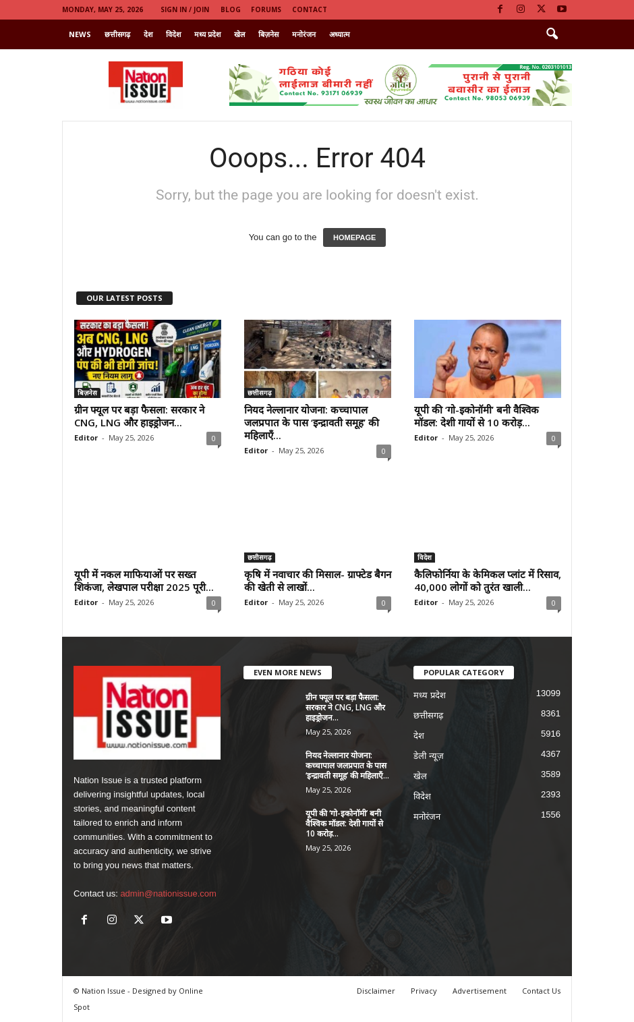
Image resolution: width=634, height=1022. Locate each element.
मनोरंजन (304, 34)
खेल (239, 34)
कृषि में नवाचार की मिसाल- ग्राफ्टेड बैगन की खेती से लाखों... (317, 580)
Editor (86, 437)
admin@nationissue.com (168, 893)
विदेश (173, 34)
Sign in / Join (185, 9)
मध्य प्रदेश (207, 34)
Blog (231, 9)
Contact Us (541, 991)
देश (148, 34)
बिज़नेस (268, 34)
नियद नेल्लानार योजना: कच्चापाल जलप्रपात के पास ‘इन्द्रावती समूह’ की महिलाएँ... (311, 422)
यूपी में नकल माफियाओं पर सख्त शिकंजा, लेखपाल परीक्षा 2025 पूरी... (144, 580)
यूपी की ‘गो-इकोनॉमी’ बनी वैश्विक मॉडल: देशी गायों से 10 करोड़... (476, 416)
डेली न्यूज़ (428, 756)
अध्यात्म (339, 34)
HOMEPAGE (354, 237)
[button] (552, 34)
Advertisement (480, 991)
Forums (266, 9)
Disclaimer (376, 991)
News (80, 34)
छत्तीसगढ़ (117, 34)
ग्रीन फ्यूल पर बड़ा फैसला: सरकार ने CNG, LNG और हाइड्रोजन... (139, 416)
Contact (309, 9)
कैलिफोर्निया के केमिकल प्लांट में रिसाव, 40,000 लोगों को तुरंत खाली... (487, 580)
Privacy (424, 991)
